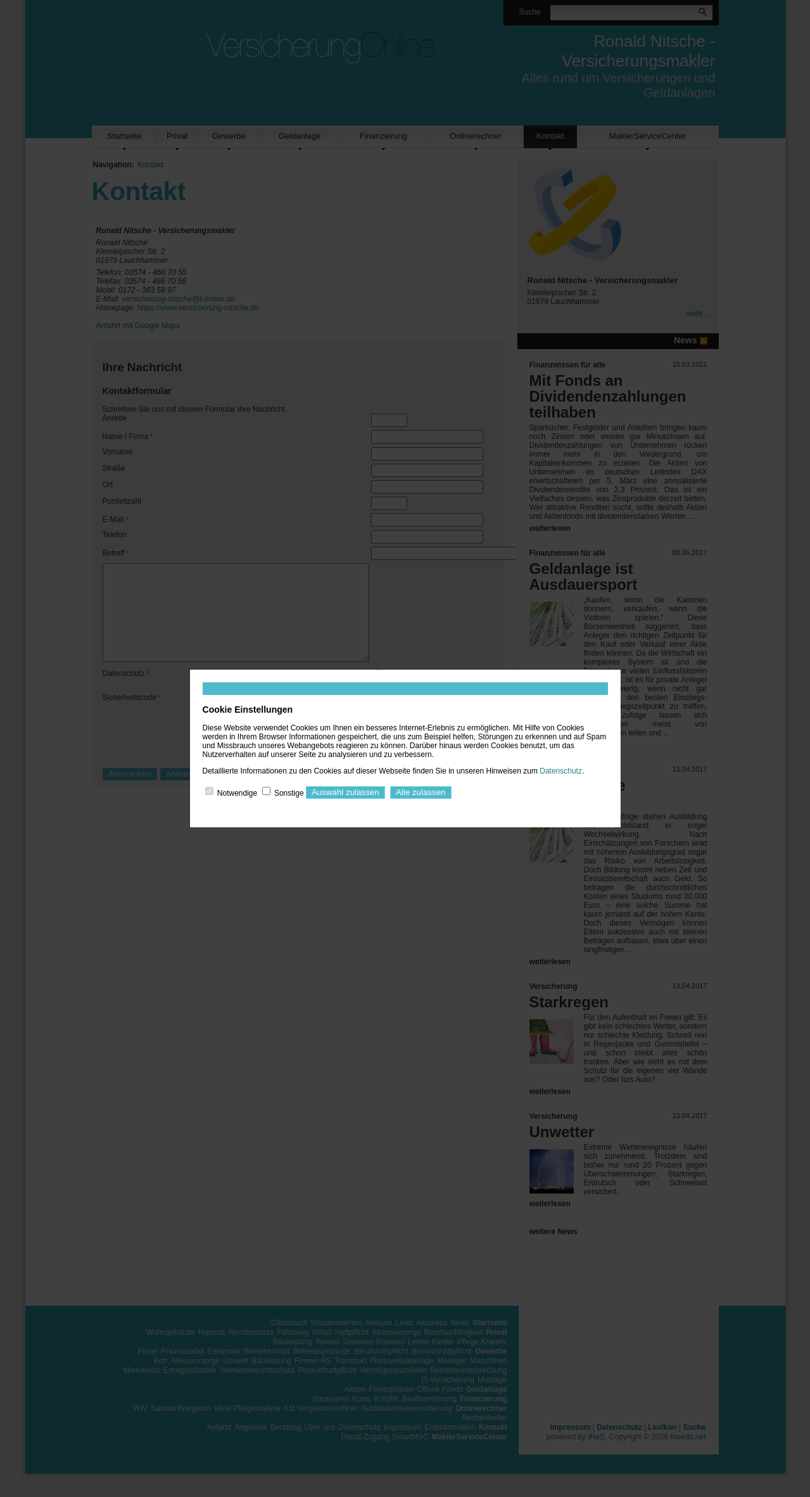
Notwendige (237, 792)
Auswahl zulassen (345, 792)
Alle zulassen (421, 792)
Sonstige (289, 792)
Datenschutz (561, 771)
